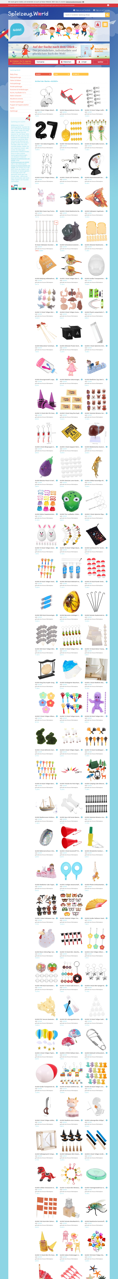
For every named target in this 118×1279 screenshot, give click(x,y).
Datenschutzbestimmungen (73, 2)
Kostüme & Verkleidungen (19, 90)
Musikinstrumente (16, 99)
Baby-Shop (14, 74)
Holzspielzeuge (15, 83)
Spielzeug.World (15, 70)
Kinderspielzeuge (16, 86)
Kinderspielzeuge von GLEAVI (20, 162)
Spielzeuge (14, 111)
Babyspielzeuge (15, 77)
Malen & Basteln (15, 96)
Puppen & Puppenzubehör (19, 105)
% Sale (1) (76, 74)
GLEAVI (40, 112)
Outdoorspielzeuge (17, 102)
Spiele (12, 108)
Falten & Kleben (15, 80)
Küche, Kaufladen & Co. (18, 93)
